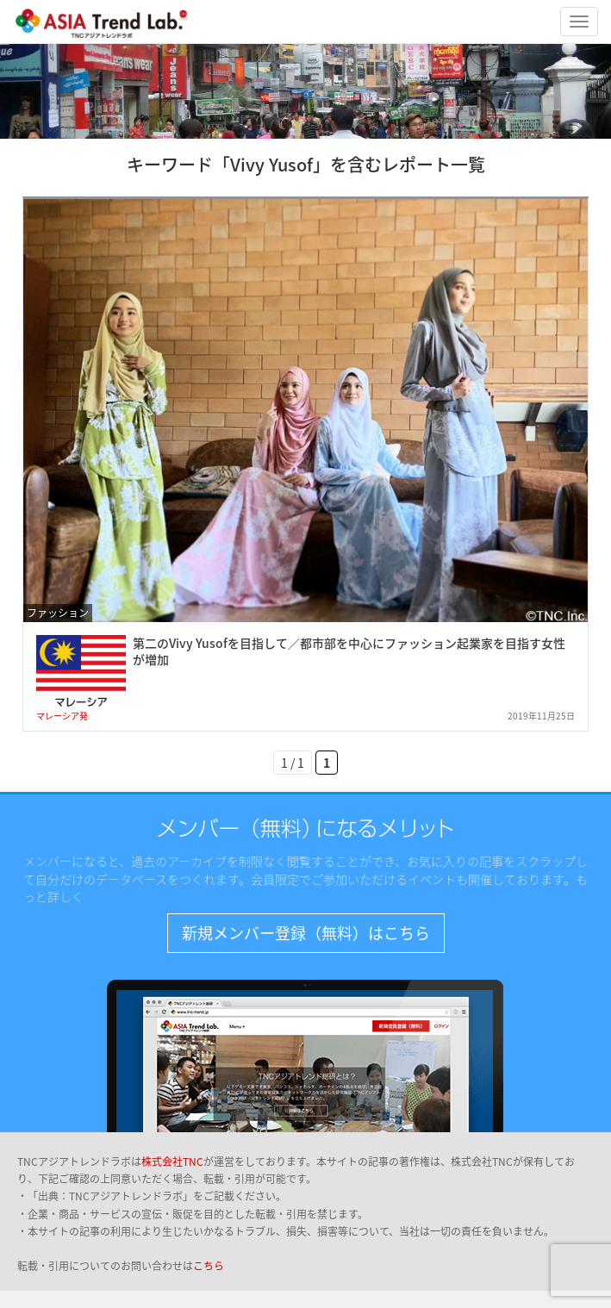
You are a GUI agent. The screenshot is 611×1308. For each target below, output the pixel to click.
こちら (208, 1266)
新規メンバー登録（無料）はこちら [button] (306, 932)
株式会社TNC (172, 1161)
